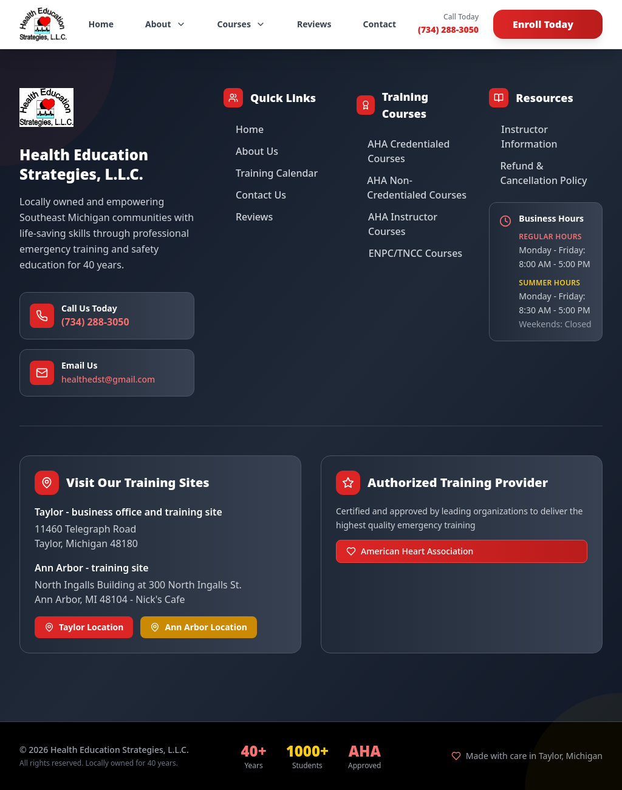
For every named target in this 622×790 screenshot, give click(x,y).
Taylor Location (83, 627)
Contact (380, 24)
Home (101, 24)
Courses (241, 24)
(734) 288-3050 (448, 29)
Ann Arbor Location (198, 627)
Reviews (314, 24)
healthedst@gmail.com (108, 379)
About (165, 24)
